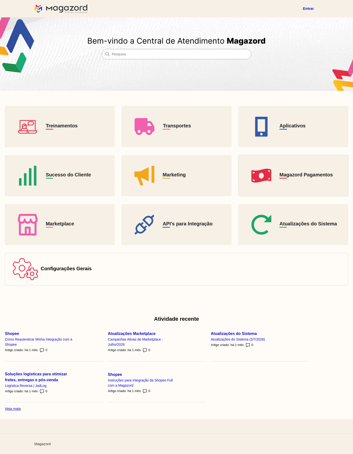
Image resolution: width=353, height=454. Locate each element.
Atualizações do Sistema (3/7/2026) (241, 338)
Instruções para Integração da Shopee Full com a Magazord (141, 381)
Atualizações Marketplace (135, 332)
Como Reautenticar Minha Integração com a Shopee (37, 340)
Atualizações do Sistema (237, 332)
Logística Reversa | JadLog (29, 384)
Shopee (16, 332)
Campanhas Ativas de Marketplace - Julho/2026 (139, 340)
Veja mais (13, 408)
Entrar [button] (308, 8)
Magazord (42, 444)
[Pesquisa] (176, 54)
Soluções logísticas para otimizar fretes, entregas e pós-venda (40, 376)
